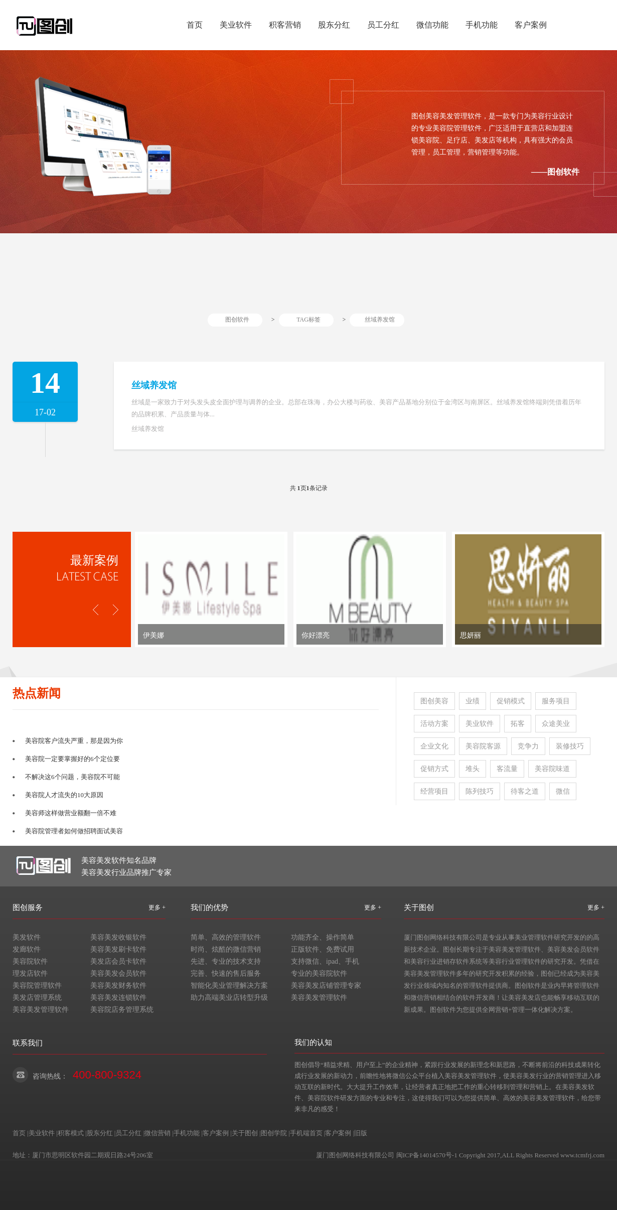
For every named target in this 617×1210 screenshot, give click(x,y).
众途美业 (556, 723)
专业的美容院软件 (319, 973)
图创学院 (274, 1133)
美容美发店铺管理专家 (326, 985)
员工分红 (383, 25)
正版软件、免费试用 (322, 949)
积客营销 (285, 25)
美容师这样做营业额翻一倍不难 (70, 813)
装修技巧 (570, 746)
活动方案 (434, 723)
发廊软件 (27, 949)
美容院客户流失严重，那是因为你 (74, 740)
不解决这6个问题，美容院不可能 (72, 777)
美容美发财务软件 (118, 985)
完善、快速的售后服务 (226, 973)
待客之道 (525, 791)
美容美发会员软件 (118, 973)
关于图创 (419, 907)
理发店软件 (30, 973)
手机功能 (482, 25)
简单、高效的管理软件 (226, 937)
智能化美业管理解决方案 (229, 985)
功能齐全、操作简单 (322, 937)
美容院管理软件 (37, 985)
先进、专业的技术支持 (226, 961)
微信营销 (157, 1133)
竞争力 (528, 746)
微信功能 (432, 25)
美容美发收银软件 (118, 937)
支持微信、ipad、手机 (325, 961)
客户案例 (531, 25)
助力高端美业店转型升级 (229, 997)
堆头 (473, 769)
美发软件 (27, 937)
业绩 (473, 701)
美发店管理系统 (37, 997)
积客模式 (71, 1133)
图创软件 (237, 319)
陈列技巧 (480, 791)
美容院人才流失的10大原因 (64, 795)
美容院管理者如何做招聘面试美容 (74, 831)
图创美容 (434, 701)
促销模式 (511, 701)
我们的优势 (209, 907)
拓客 (518, 723)
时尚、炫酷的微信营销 (226, 949)
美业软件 (236, 25)
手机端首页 (306, 1133)
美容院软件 (30, 961)
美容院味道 (552, 769)
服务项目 (556, 701)
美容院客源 (483, 746)
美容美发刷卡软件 (118, 949)
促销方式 (434, 769)
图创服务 (28, 907)
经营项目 (434, 791)
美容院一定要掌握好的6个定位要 (72, 759)
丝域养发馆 (380, 319)
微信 (563, 791)
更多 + (157, 907)
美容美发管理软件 (41, 1009)
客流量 (507, 769)
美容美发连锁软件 (118, 997)
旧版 (360, 1133)
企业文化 (434, 746)
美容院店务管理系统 (121, 1009)
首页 (195, 25)
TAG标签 (308, 319)
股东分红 (334, 25)
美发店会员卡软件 (118, 961)
